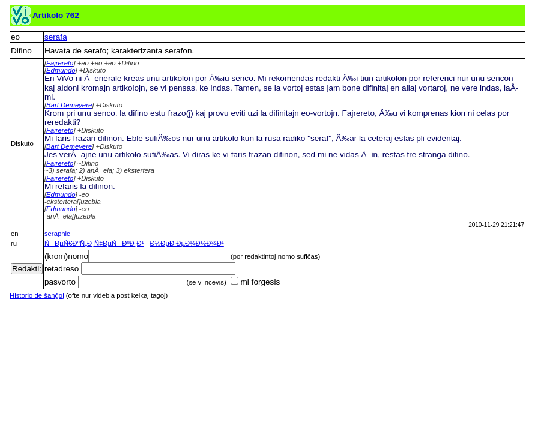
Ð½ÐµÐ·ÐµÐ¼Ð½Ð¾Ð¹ (187, 243)
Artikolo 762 (55, 15)
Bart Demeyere (69, 105)
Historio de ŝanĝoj (37, 295)
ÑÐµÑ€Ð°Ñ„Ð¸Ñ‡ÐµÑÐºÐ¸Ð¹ (94, 243)
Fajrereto (59, 63)
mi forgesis (255, 281)
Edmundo (61, 70)
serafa (55, 36)
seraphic (57, 233)
